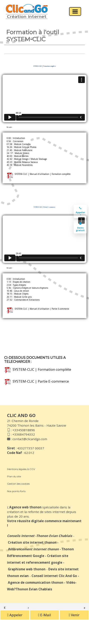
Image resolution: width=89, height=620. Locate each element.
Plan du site (14, 476)
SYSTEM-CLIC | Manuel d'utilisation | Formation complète (39, 174)
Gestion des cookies (18, 483)
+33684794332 (23, 434)
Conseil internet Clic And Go (54, 576)
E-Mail (44, 614)
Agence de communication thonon (35, 582)
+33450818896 (23, 430)
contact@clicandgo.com (29, 439)
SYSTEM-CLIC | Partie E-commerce (36, 381)
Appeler (14, 614)
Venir (74, 614)
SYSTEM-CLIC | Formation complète (37, 369)
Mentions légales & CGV (21, 469)
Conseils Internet (20, 536)
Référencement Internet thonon (33, 549)
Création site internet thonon (32, 542)
